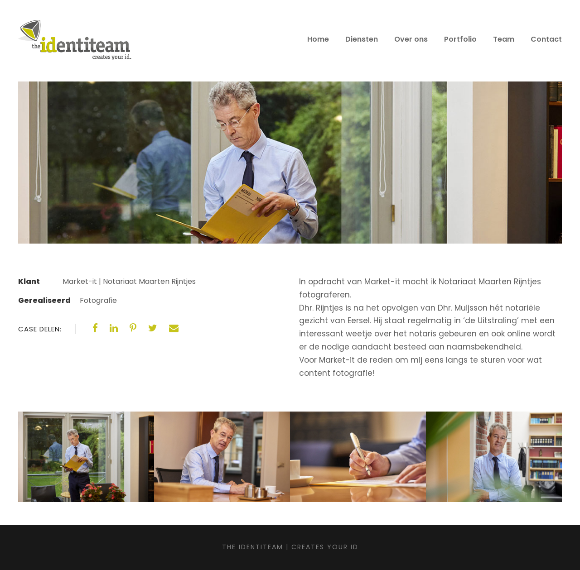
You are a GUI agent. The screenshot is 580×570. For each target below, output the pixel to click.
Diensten (361, 39)
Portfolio (460, 39)
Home (318, 39)
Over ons (411, 39)
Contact (546, 39)
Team (503, 39)
